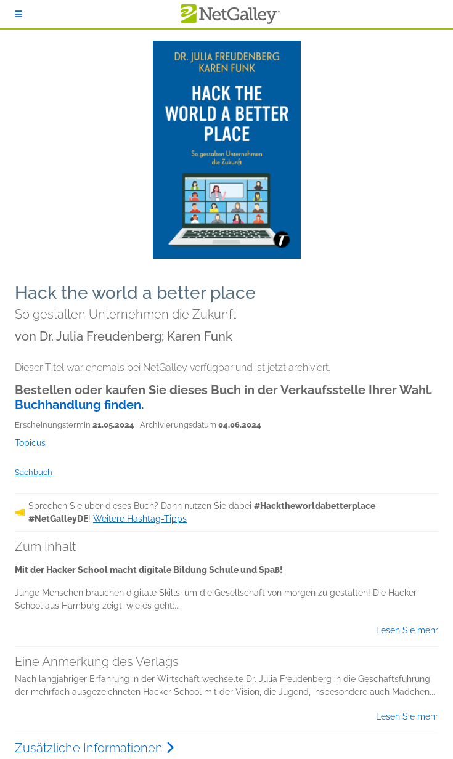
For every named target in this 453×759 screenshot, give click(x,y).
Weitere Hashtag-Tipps (140, 519)
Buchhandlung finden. (79, 404)
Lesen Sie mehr (407, 630)
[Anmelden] (18, 14)
